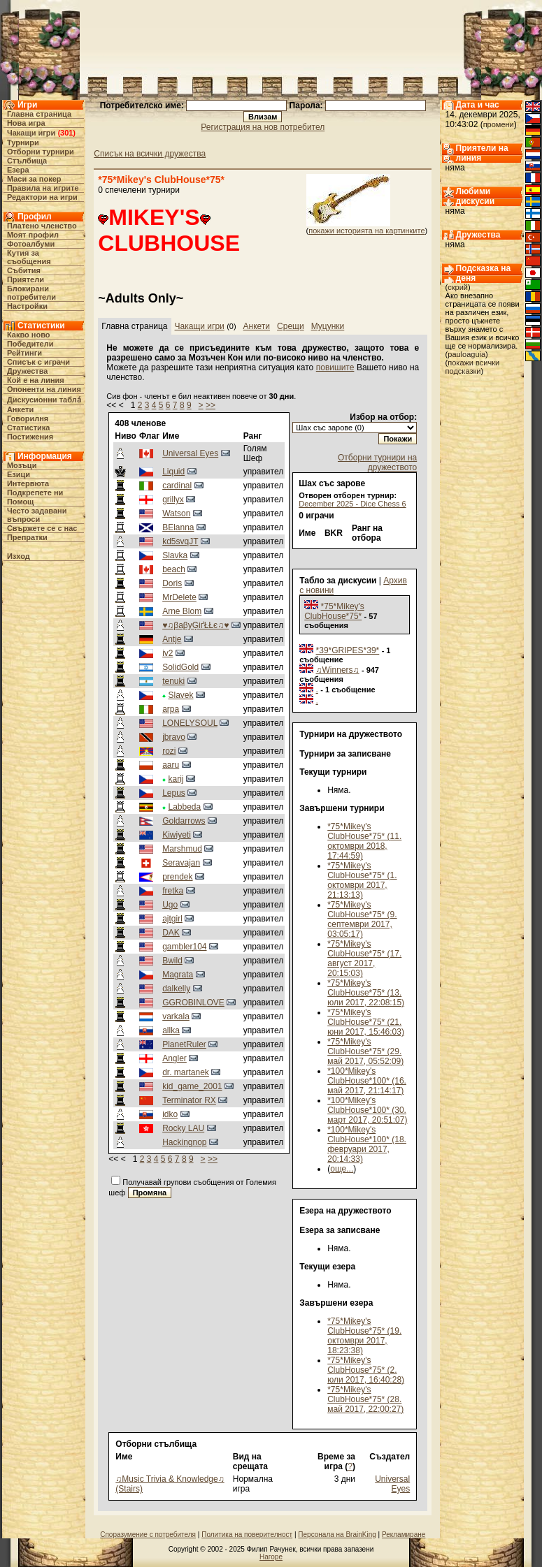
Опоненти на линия (44, 389)
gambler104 (184, 947)
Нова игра (26, 123)
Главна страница (39, 114)
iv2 (167, 653)
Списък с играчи (38, 362)
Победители (30, 344)
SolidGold (180, 667)
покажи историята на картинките (366, 230)
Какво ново (28, 334)
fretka (172, 891)
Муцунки (328, 326)
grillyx (173, 499)
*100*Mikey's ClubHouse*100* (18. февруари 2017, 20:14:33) (366, 1144)
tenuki (173, 681)
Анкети (20, 409)
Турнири (23, 142)
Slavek (181, 695)
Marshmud (182, 849)
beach (173, 569)
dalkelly (176, 988)
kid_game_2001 (192, 1086)
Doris (172, 583)
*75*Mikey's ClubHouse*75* (334, 611)
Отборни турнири (40, 151)
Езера (18, 170)
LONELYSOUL (189, 723)
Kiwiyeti (176, 835)
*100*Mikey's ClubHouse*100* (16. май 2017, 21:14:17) (366, 1080)
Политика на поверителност (246, 1534)
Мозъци (21, 465)
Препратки (27, 537)
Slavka (174, 555)
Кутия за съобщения (29, 257)
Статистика (28, 427)
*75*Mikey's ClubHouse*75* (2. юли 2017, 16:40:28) (365, 1370)
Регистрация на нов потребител (263, 127)
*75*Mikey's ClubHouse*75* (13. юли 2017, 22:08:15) (365, 992)
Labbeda (185, 807)
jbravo (173, 737)
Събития (24, 270)
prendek (177, 877)
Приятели (25, 279)
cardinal (177, 485)
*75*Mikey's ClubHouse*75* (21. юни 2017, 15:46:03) (365, 1022)
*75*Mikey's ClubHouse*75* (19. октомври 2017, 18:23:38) (364, 1335)
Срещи (290, 326)
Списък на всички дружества (150, 154)
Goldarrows (183, 821)
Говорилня (27, 418)
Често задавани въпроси (37, 514)
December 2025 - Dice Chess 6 (352, 504)
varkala (176, 1016)
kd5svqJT (180, 541)
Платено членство (42, 225)
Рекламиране (403, 1534)
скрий (458, 287)
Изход (18, 556)
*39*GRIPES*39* (348, 650)
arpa (170, 709)
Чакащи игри (31, 133)
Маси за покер (34, 179)
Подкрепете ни (35, 492)
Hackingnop (184, 1142)
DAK (171, 933)
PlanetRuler (184, 1044)
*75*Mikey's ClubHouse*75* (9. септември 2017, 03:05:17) (362, 919)
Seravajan (181, 863)
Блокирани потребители (31, 292)
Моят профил (33, 235)
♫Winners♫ (337, 670)
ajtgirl (172, 919)
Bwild (172, 960)
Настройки (27, 306)
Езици (18, 474)
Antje (171, 639)
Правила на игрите (43, 188)
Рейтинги (24, 353)
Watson (176, 513)
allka (171, 1030)
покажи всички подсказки (472, 366)
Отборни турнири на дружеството (377, 462)
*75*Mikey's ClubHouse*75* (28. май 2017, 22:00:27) (365, 1399)
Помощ (20, 501)
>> (210, 405)
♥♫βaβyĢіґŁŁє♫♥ (195, 625)
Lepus (173, 793)
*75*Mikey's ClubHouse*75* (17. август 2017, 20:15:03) (364, 958)
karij (176, 779)
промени (498, 124)
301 (66, 133)
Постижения (30, 436)
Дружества (27, 371)
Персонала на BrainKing (337, 1534)
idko (170, 1114)
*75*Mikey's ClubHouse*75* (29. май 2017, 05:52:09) (365, 1051)
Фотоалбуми (31, 244)
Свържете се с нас (42, 528)
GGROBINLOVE (193, 1002)
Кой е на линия (35, 380)
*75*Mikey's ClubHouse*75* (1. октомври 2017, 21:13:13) (362, 880)
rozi (169, 751)
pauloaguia (466, 354)
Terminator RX (189, 1100)
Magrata (177, 974)
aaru (170, 765)
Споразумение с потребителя (148, 1534)
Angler (174, 1058)
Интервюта (28, 483)
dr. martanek (185, 1072)
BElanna (178, 527)
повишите (335, 367)
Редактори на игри (42, 197)
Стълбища (27, 160)
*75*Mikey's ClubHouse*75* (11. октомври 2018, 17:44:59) (364, 841)
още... (341, 1169)
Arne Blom (181, 611)
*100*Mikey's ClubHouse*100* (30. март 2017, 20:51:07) (367, 1110)
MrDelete (179, 597)
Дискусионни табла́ (44, 399)
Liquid (173, 471)
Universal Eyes (190, 453)
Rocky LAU (183, 1128)
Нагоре (271, 1557)
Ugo (170, 905)
